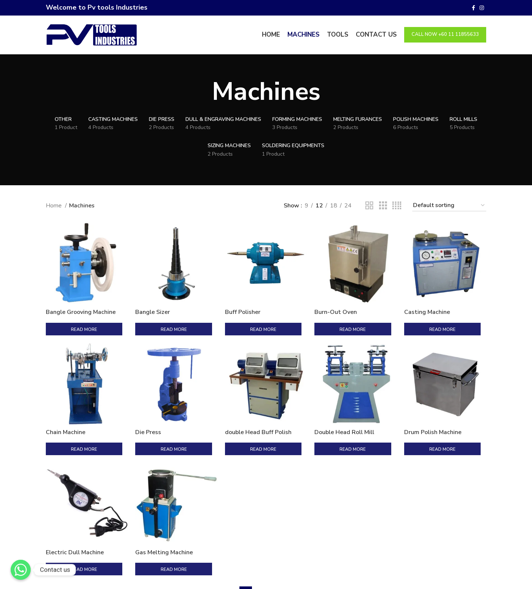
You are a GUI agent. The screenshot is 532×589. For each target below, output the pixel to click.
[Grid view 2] (369, 205)
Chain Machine (65, 417)
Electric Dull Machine (75, 521)
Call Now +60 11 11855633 (445, 34)
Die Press (148, 417)
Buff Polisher (242, 312)
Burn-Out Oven (335, 312)
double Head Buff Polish (258, 417)
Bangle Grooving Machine (81, 312)
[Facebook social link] (473, 8)
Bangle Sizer (152, 312)
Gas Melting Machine (164, 521)
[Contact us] (21, 570)
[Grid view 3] (383, 205)
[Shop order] (449, 205)
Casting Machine (427, 312)
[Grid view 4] (396, 205)
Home (54, 206)
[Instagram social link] (481, 8)
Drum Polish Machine (432, 417)
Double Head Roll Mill (344, 417)
